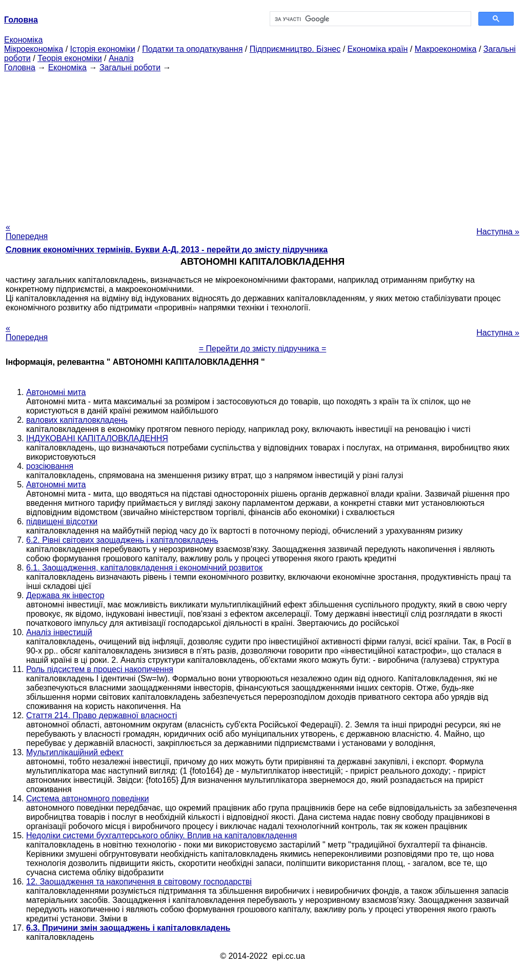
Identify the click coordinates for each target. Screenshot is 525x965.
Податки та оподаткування (192, 49)
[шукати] (369, 19)
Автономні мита (56, 392)
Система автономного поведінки (87, 798)
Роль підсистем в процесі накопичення (99, 669)
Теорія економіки (69, 58)
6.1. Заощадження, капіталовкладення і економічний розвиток (144, 567)
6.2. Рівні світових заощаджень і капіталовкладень (122, 540)
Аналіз (121, 58)
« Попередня (27, 232)
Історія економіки (102, 49)
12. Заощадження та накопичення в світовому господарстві (139, 881)
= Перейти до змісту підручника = (263, 348)
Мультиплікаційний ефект (75, 752)
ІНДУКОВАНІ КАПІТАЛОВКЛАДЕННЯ (97, 438)
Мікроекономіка (33, 49)
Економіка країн (378, 49)
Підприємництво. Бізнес (295, 49)
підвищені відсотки (61, 521)
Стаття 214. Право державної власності (101, 715)
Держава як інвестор (65, 595)
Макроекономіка (446, 49)
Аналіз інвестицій (59, 632)
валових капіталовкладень (77, 420)
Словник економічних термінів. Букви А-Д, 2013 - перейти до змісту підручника (167, 249)
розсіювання (49, 466)
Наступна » (497, 231)
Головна (19, 67)
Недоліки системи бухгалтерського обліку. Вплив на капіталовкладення (161, 835)
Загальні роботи (129, 67)
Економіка (23, 39)
